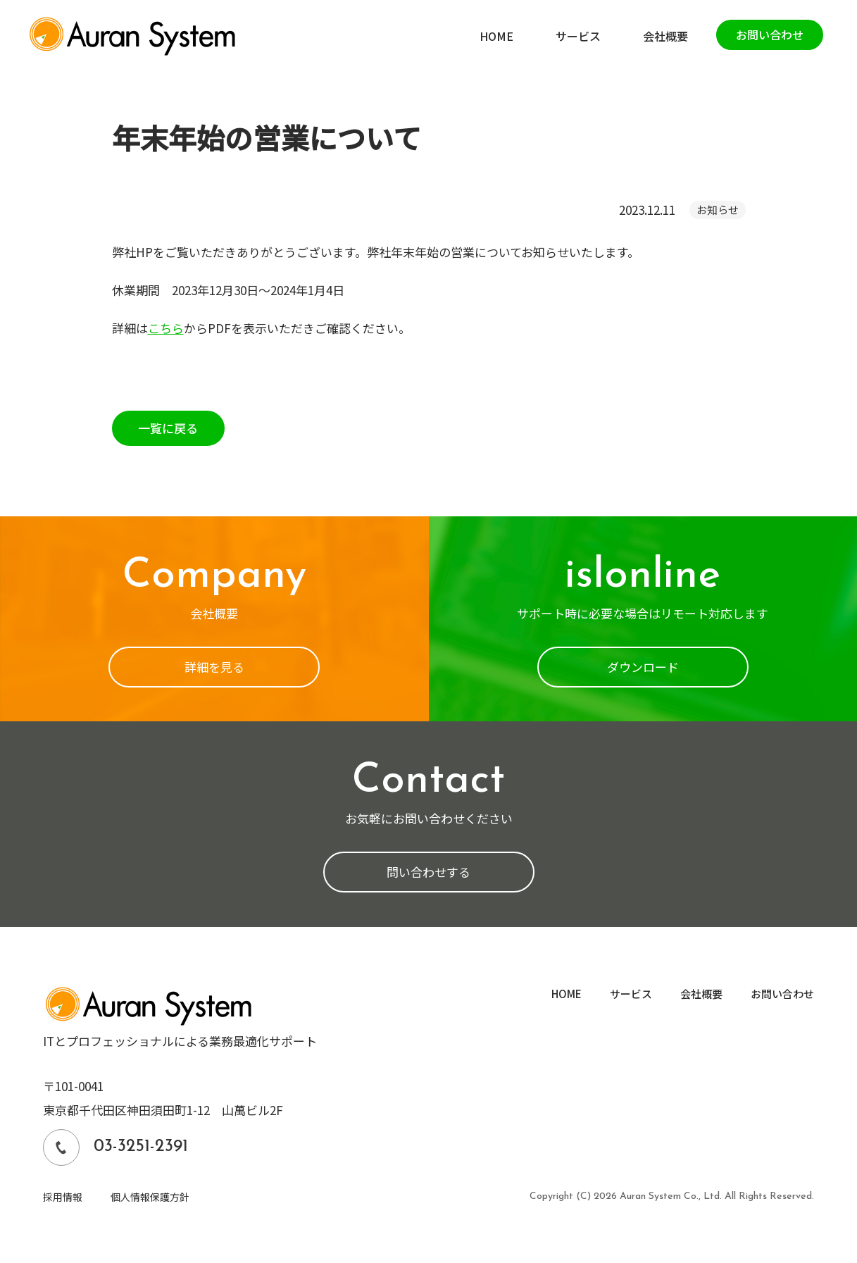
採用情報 (62, 1197)
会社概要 (701, 993)
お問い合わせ (782, 993)
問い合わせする (428, 872)
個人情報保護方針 (150, 1197)
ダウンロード (643, 667)
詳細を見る (214, 667)
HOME (566, 993)
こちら (166, 328)
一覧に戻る (169, 428)
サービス (631, 993)
